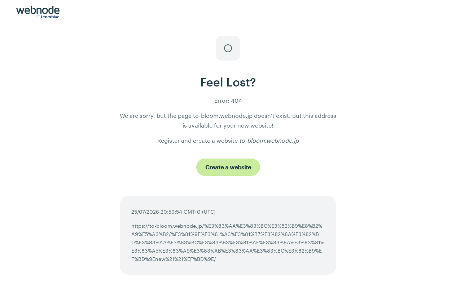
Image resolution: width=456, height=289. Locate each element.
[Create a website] (228, 167)
